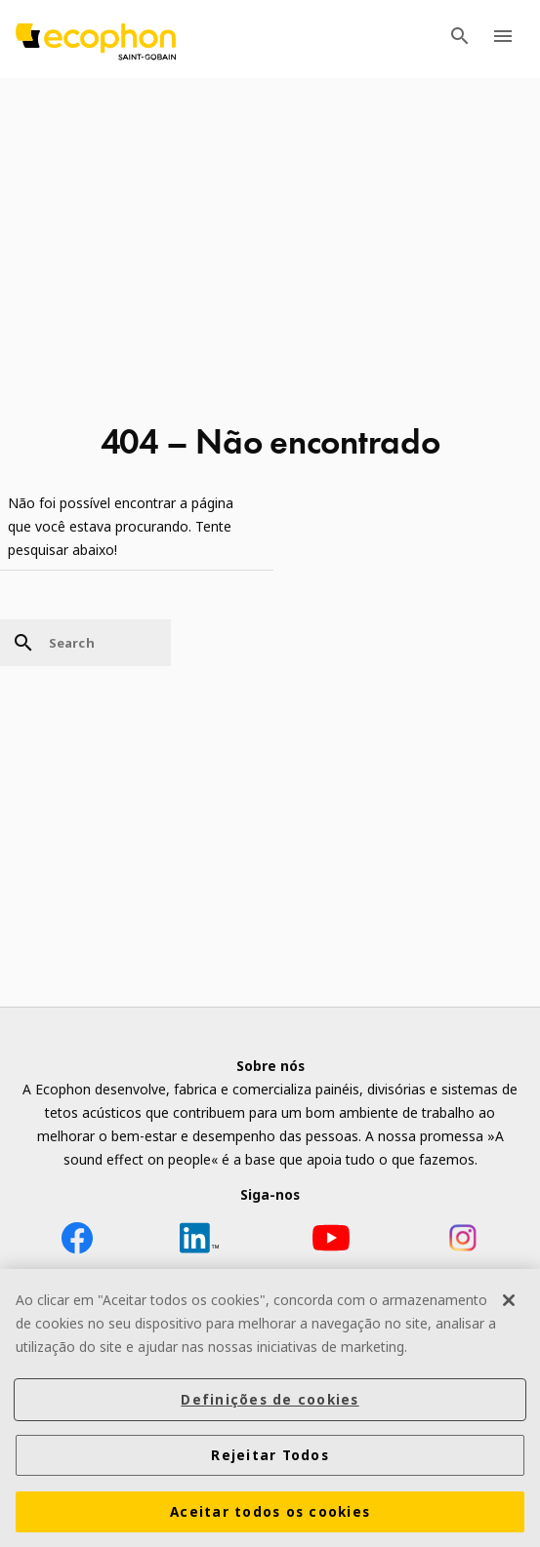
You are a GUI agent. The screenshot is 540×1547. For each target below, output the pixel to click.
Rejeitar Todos (270, 1457)
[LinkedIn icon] (199, 1241)
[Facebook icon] (77, 1241)
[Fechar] (508, 1302)
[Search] (85, 642)
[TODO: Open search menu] (459, 39)
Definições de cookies (269, 1401)
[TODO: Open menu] (502, 39)
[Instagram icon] (462, 1241)
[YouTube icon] (331, 1241)
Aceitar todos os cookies (270, 1514)
